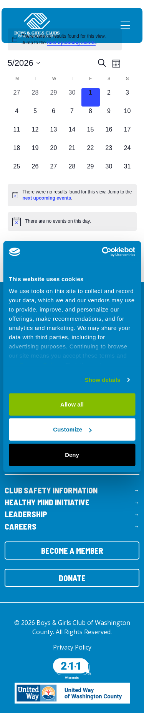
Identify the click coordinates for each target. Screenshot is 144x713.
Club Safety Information (51, 490)
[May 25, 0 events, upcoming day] (17, 171)
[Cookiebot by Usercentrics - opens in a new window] (102, 252)
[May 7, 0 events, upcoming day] (72, 116)
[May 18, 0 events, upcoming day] (17, 152)
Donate (72, 578)
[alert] (65, 39)
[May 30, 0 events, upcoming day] (109, 171)
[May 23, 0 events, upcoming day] (109, 152)
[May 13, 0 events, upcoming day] (54, 134)
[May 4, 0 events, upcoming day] (17, 116)
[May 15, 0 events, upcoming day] (90, 134)
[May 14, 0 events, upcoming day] (72, 134)
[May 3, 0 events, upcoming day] (127, 97)
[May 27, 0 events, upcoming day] (54, 171)
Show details (103, 379)
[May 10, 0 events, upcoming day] (127, 116)
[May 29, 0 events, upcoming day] (90, 171)
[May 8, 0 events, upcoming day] (90, 116)
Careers (20, 526)
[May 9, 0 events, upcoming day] (109, 116)
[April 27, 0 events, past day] (17, 97)
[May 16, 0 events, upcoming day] (109, 134)
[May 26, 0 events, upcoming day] (35, 171)
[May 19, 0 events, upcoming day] (35, 152)
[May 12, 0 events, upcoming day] (35, 134)
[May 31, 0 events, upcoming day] (127, 171)
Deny (72, 454)
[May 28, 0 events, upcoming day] (72, 171)
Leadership (26, 514)
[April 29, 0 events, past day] (54, 97)
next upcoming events (71, 42)
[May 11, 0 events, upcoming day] (17, 134)
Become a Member (72, 550)
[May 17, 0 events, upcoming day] (127, 134)
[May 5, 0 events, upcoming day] (35, 116)
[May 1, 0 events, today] (90, 97)
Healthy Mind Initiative (47, 502)
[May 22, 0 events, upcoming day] (90, 152)
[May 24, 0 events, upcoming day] (127, 152)
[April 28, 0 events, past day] (35, 97)
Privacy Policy (72, 647)
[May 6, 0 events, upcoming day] (54, 116)
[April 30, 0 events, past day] (72, 97)
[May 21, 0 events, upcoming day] (72, 152)
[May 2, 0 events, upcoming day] (109, 97)
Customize (72, 429)
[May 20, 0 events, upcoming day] (54, 152)
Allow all (72, 404)
